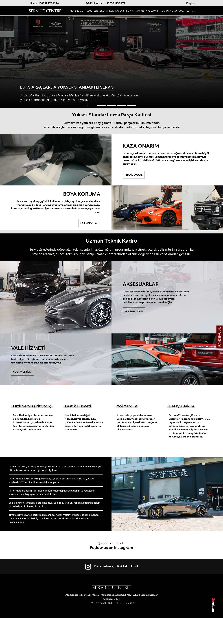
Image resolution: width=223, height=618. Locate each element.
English (190, 3)
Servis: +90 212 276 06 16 (43, 3)
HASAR (140, 10)
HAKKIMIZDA (75, 10)
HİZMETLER (91, 10)
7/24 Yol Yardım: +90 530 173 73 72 (104, 3)
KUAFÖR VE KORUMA (172, 10)
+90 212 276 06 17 (125, 603)
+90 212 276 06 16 (100, 603)
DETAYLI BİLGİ (134, 311)
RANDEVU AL (219, 337)
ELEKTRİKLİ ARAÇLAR (112, 10)
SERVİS (130, 10)
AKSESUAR (152, 10)
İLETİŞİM (191, 10)
